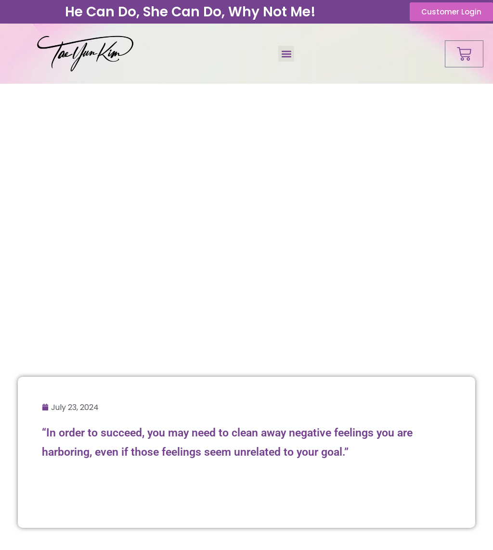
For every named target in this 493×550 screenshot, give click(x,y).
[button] (286, 54)
